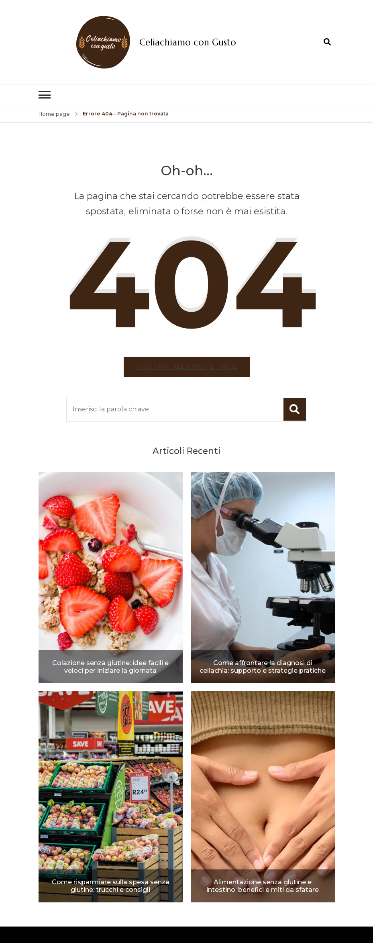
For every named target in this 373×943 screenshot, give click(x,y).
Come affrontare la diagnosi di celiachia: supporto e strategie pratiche (263, 666)
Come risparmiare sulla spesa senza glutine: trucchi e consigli (110, 886)
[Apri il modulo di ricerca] (327, 42)
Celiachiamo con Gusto (187, 42)
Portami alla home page (186, 366)
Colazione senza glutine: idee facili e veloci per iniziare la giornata (110, 666)
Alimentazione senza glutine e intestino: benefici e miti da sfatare (262, 886)
